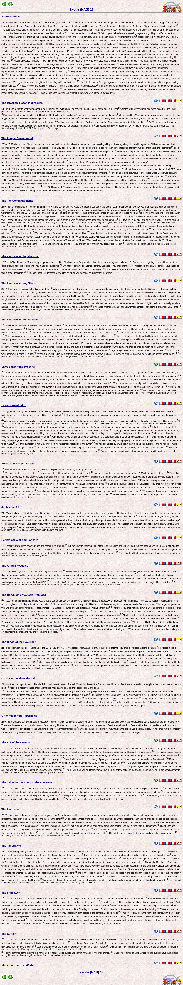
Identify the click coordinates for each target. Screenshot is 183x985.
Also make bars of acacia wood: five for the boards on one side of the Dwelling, (90, 916)
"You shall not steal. (23, 233)
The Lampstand (11, 809)
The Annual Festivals (14, 565)
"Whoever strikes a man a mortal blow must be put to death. (34, 325)
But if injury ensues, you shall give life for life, (88, 350)
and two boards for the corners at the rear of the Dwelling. (131, 909)
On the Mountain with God (18, 678)
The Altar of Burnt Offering (18, 965)
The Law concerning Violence (20, 319)
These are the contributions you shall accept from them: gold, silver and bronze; (39, 725)
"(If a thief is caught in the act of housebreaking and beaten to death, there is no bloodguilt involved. (52, 411)
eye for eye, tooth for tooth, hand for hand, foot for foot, (139, 350)
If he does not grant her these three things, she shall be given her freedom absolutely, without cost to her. (51, 309)
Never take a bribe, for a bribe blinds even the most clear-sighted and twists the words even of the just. (67, 527)
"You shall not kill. (141, 229)
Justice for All (10, 507)
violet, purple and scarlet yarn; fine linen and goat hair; (105, 725)
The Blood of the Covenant (18, 641)
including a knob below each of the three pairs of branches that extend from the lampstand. (114, 826)
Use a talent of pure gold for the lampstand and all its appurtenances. (143, 833)
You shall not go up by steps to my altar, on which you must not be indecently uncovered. (70, 273)
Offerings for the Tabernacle (19, 715)
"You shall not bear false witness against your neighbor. (62, 233)
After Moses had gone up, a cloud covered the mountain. (113, 698)
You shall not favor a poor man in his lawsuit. (115, 517)
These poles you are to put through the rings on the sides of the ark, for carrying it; (74, 755)
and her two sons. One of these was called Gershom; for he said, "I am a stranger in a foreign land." (129, 26)
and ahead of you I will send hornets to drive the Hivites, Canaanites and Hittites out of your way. (131, 618)
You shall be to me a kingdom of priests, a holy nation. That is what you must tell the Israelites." (102, 122)
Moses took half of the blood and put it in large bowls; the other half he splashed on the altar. (83, 662)
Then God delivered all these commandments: (26, 207)
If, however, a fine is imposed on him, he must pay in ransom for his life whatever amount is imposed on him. (54, 379)
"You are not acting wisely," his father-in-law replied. (92, 64)
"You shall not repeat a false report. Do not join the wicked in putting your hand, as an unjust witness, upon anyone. (59, 513)
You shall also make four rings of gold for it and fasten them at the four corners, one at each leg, (116, 792)
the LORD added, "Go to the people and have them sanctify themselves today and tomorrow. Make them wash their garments (112, 148)
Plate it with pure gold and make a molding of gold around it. (134, 788)
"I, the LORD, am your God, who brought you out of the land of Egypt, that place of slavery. (96, 207)
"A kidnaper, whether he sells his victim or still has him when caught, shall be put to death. (75, 332)
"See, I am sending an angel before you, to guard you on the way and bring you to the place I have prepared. (57, 601)
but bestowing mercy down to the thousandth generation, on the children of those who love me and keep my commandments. (63, 216)
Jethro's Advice (11, 16)
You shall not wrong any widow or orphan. (109, 477)
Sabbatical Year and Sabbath (19, 539)
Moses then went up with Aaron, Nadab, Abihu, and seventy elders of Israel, (40, 684)
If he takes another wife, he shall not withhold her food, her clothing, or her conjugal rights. (137, 307)
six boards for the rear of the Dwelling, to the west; (76, 909)
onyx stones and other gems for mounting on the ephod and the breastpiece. (115, 729)
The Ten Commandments (17, 200)
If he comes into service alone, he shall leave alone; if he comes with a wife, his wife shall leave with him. (58, 292)
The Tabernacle (11, 845)
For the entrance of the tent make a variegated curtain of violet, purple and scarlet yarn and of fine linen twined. (58, 953)
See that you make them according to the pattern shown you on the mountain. (38, 835)
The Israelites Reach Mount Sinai (22, 102)
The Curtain (8, 933)
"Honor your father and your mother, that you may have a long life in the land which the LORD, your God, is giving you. (74, 229)
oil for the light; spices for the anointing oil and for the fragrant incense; (43, 729)
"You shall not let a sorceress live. (21, 473)
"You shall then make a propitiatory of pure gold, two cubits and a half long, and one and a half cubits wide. (116, 759)
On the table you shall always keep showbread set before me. (94, 799)
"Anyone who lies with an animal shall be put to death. (66, 473)
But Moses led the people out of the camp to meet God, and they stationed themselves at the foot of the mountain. (69, 169)
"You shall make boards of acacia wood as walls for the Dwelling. (36, 898)
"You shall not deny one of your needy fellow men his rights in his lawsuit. (36, 524)
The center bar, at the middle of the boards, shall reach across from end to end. (67, 920)
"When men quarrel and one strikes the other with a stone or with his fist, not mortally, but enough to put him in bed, (60, 336)
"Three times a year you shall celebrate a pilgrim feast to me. (34, 571)
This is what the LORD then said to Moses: (24, 722)
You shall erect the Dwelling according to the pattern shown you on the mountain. (83, 923)
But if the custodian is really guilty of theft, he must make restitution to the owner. (55, 444)
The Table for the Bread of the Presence (26, 782)
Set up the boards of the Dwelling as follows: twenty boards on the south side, (138, 902)
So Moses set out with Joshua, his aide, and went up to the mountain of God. (53, 695)
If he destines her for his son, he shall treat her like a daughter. (61, 307)
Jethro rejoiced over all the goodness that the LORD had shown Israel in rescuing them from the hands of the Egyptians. (59, 44)
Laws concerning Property (18, 366)
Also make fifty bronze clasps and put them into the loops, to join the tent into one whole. (62, 876)
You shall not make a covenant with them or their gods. (101, 629)
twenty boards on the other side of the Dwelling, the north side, (142, 906)
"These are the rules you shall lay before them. (27, 289)
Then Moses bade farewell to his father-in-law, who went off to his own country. (77, 93)
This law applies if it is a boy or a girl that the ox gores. (134, 379)
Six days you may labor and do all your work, (141, 220)
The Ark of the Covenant (16, 742)
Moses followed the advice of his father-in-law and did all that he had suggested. (58, 86)
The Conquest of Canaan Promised (23, 594)
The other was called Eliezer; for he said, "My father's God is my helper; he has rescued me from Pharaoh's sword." (56, 30)
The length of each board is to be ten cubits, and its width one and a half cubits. (108, 898)
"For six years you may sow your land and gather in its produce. (36, 546)
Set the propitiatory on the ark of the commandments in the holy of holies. (72, 947)
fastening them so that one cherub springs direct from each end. (93, 763)
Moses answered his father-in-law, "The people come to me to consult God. (50, 61)
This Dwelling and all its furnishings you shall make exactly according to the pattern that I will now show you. (89, 732)
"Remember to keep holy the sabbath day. (97, 220)
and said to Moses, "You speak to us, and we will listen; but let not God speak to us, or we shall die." (116, 240)
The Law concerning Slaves (19, 283)
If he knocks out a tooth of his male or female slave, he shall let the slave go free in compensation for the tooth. (90, 355)
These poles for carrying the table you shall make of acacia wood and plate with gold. (103, 795)
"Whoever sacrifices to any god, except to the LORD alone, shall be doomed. (131, 473)
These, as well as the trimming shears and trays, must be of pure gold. (73, 833)
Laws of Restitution (13, 405)
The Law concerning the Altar (20, 256)
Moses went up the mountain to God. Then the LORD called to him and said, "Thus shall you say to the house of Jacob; (60, 115)
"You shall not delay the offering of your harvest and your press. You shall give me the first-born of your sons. (90, 491)
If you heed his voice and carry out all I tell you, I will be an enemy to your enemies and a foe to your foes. (105, 604)
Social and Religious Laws (18, 463)
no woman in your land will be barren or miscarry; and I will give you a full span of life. (81, 615)
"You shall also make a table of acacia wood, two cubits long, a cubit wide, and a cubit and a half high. (54, 788)
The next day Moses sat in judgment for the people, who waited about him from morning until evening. (96, 55)
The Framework (11, 892)
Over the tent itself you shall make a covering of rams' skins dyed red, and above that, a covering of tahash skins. (91, 881)
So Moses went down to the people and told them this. (77, 191)
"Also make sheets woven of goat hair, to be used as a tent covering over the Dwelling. (115, 866)
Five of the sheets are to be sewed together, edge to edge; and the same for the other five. (127, 855)
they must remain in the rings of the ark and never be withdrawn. (147, 755)
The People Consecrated (17, 138)
